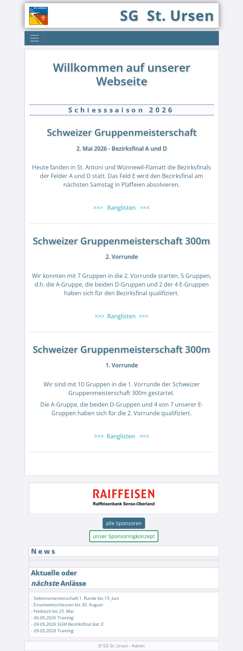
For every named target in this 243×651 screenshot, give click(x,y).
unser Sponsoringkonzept (124, 536)
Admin (138, 646)
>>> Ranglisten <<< (121, 208)
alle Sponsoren (124, 523)
